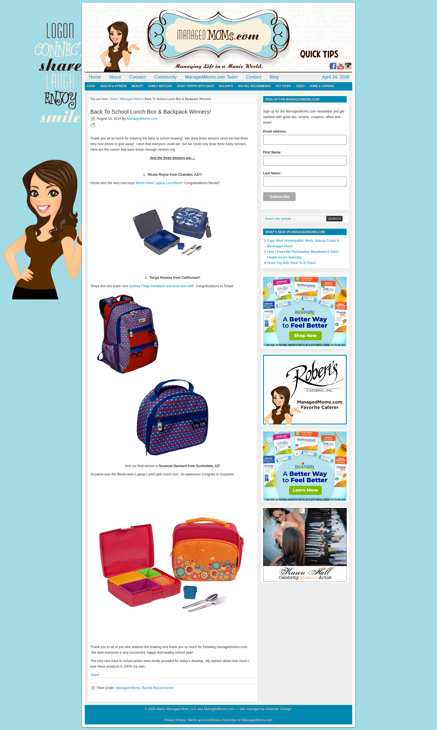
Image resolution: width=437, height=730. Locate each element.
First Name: (305, 157)
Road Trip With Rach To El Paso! (291, 263)
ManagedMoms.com (149, 39)
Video (300, 86)
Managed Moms (128, 688)
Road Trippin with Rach (195, 86)
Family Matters (160, 86)
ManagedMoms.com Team (211, 77)
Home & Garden (322, 86)
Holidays (226, 86)
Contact (253, 77)
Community (165, 77)
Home (95, 77)
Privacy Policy (174, 720)
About (115, 77)
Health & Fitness (113, 86)
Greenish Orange (278, 709)
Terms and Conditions (204, 720)
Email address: (305, 137)
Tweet (94, 675)
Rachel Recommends (254, 86)
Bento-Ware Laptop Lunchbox (158, 183)
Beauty (137, 86)
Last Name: (305, 178)
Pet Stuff (283, 86)
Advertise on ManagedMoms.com (248, 720)
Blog (274, 77)
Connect (137, 77)
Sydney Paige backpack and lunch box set (160, 286)
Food (91, 86)
